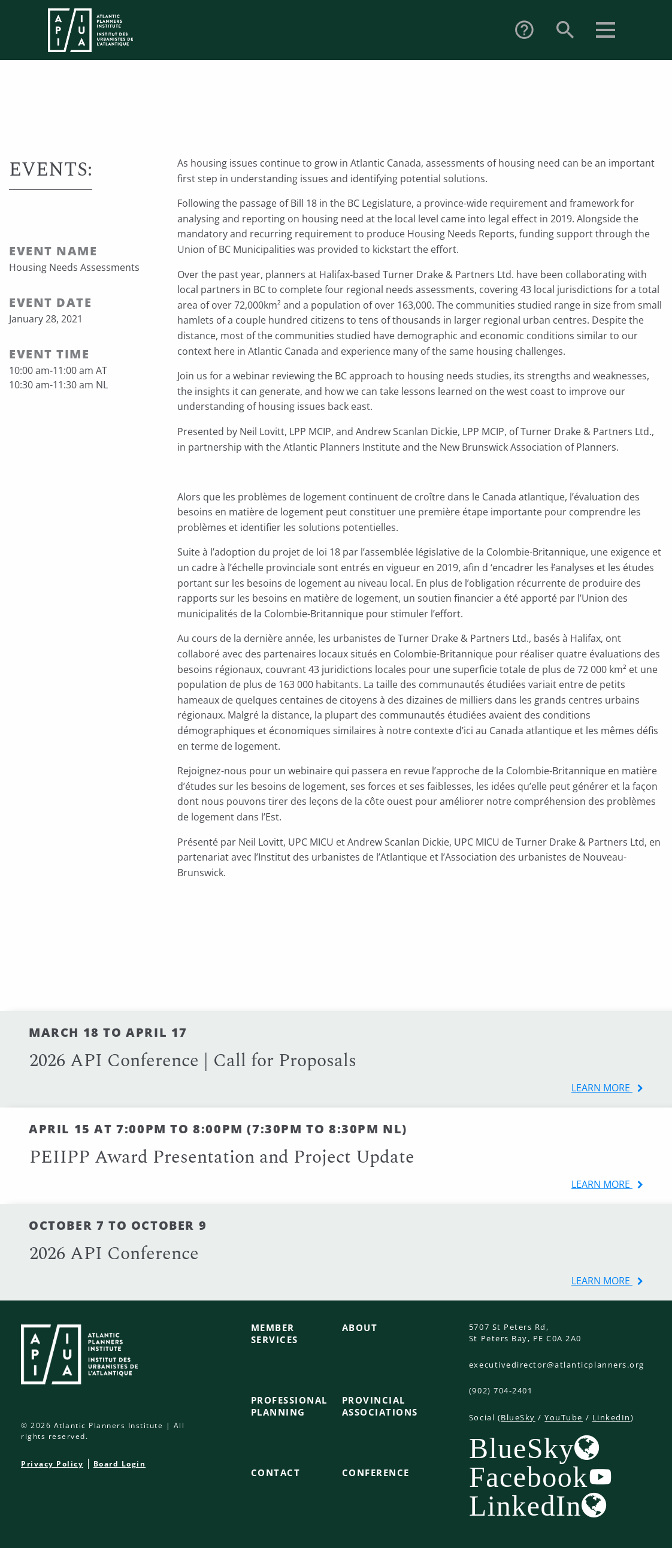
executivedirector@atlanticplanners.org (556, 1364)
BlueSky (518, 1417)
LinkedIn (611, 1417)
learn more (601, 1087)
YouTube (563, 1417)
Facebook (528, 1476)
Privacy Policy (52, 1464)
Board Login (119, 1464)
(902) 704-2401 (500, 1390)
